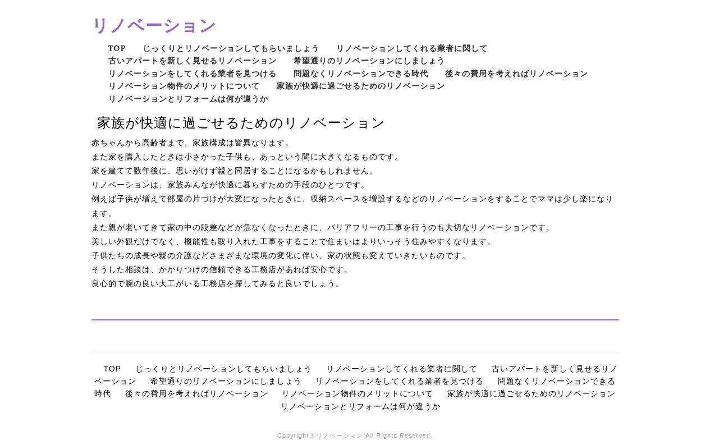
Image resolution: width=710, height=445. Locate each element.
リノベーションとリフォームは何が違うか (188, 98)
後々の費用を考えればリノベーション (516, 73)
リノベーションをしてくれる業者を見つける (192, 73)
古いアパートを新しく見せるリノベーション (192, 60)
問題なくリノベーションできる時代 (361, 73)
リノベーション (154, 24)
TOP (117, 48)
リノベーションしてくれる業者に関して (412, 48)
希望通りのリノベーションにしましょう (369, 60)
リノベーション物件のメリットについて (184, 85)
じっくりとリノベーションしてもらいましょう (231, 48)
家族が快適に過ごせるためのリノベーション (361, 85)
